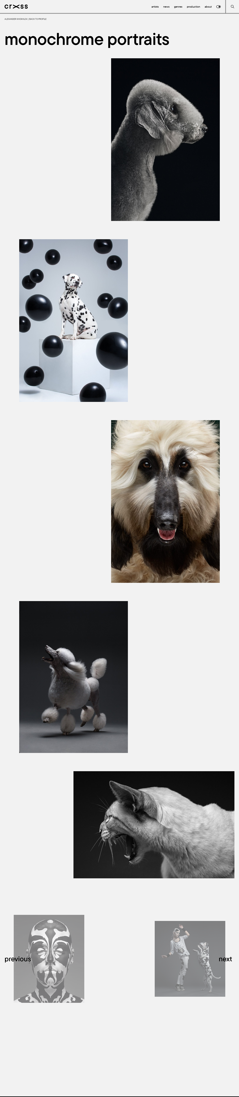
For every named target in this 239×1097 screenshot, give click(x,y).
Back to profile (37, 19)
